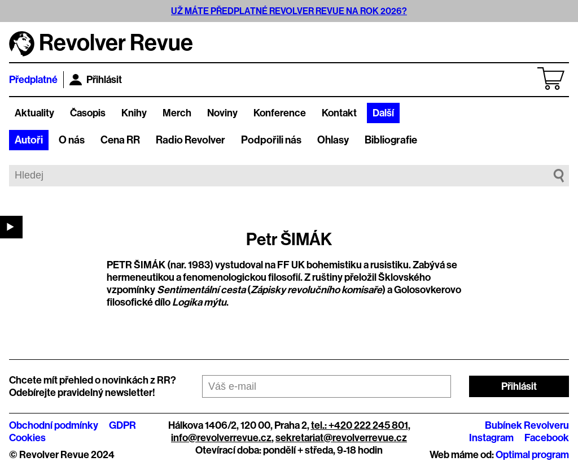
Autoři (29, 140)
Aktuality (34, 113)
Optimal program (532, 455)
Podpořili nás (271, 140)
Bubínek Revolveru (527, 425)
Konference (279, 113)
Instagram (491, 438)
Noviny (222, 113)
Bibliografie (391, 140)
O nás (72, 140)
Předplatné (33, 79)
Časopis (88, 113)
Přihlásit (95, 79)
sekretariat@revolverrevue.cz (341, 438)
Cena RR (120, 140)
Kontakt (339, 113)
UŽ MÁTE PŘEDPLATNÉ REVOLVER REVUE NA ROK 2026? (289, 11)
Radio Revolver (190, 140)
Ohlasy (333, 140)
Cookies (27, 438)
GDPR (122, 425)
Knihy (134, 113)
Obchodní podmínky (53, 425)
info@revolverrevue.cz (221, 438)
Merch (177, 113)
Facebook (546, 438)
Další (383, 113)
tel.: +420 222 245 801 (359, 425)
